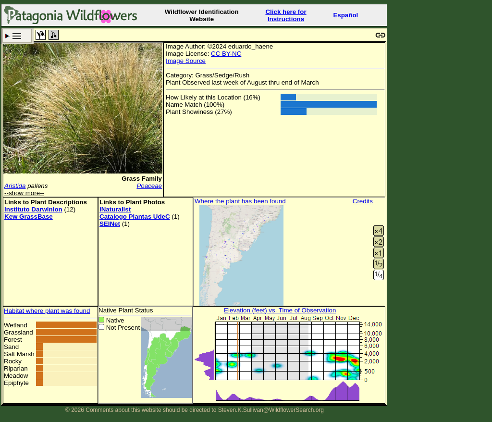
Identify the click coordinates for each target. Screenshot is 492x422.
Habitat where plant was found (47, 310)
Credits (363, 201)
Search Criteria (17, 36)
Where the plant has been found (240, 201)
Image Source (186, 60)
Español (345, 15)
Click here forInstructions (285, 15)
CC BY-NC (226, 53)
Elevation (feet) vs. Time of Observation (280, 310)
